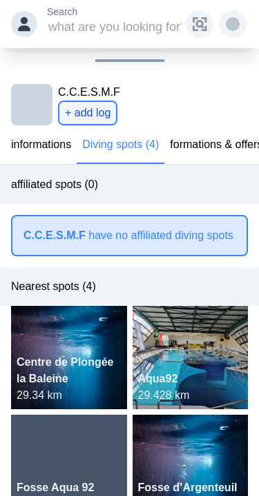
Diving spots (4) (120, 144)
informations (41, 144)
